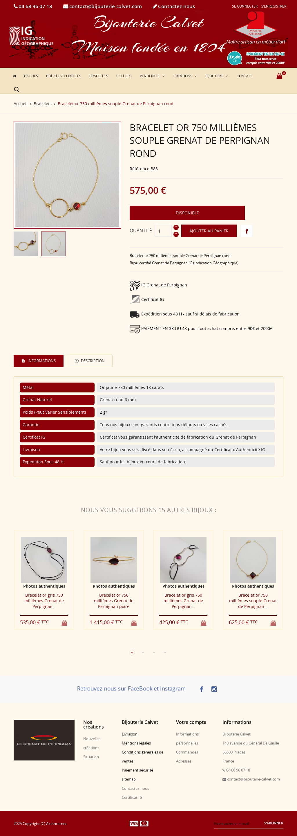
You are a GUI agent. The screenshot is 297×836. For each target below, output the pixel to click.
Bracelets (98, 75)
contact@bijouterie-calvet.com (105, 6)
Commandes (187, 752)
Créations (183, 75)
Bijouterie (214, 75)
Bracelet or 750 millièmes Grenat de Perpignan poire (113, 600)
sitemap (129, 779)
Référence (139, 168)
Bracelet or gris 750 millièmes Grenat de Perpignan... (44, 600)
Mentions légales (136, 743)
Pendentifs (150, 75)
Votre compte (191, 722)
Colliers (124, 75)
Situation (91, 756)
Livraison (129, 734)
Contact (245, 75)
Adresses (183, 761)
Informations (41, 360)
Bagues (31, 75)
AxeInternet (56, 823)
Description (92, 360)
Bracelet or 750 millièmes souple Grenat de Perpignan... (253, 600)
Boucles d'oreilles (63, 75)
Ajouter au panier (209, 231)
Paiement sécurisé (137, 770)
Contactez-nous (176, 6)
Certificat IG (132, 797)
